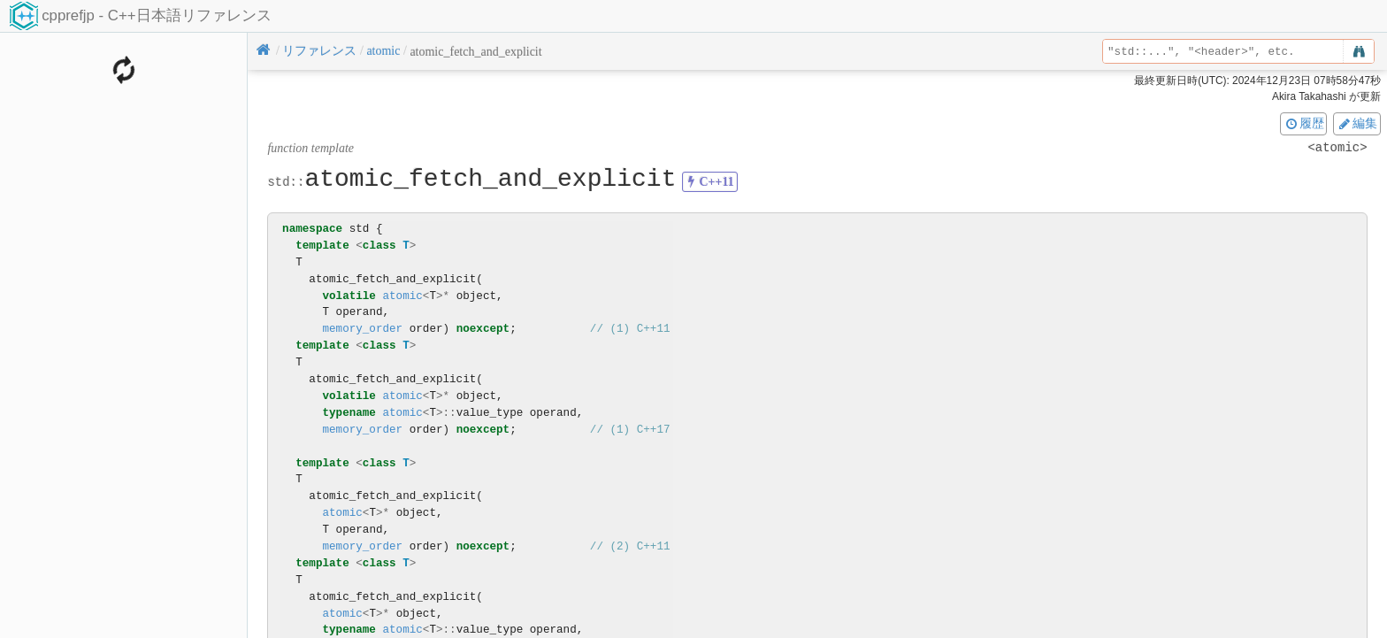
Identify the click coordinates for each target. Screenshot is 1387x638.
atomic (402, 296)
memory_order (362, 328)
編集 (1357, 123)
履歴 (1304, 123)
